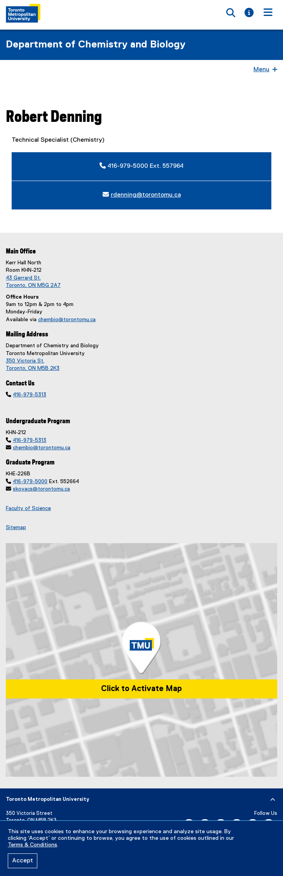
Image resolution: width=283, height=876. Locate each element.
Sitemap (16, 527)
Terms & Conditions (32, 845)
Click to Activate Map (141, 689)
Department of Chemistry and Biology (95, 45)
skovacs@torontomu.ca (41, 489)
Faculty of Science (28, 508)
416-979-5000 (30, 481)
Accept (22, 861)
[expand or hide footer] (272, 799)
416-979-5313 (29, 395)
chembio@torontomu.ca (67, 319)
